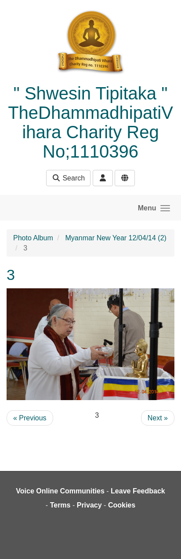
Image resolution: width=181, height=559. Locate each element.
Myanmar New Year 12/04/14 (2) (116, 238)
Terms (60, 505)
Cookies (121, 505)
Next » (158, 418)
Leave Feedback (138, 491)
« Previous (30, 418)
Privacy (89, 505)
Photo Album (33, 238)
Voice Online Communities (60, 491)
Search (68, 178)
